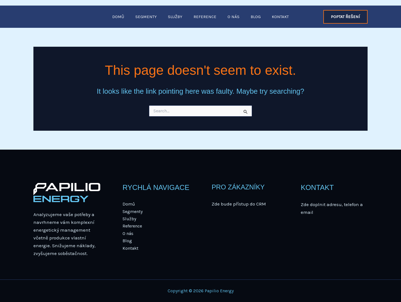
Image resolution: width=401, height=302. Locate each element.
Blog (256, 16)
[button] (345, 17)
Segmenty (146, 16)
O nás (233, 16)
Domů (118, 16)
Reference (205, 16)
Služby (175, 16)
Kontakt (280, 16)
